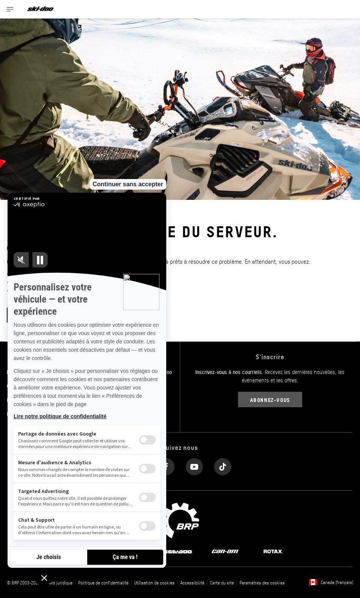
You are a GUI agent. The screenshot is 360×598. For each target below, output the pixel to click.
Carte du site (222, 582)
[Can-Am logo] (225, 551)
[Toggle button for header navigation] (10, 9)
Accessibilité (192, 582)
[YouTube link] (194, 464)
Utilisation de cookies (154, 582)
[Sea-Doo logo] (177, 551)
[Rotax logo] (273, 551)
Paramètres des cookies (262, 582)
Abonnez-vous (270, 399)
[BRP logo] (180, 519)
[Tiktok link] (222, 464)
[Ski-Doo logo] (40, 9)
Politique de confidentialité (103, 582)
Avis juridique (60, 582)
